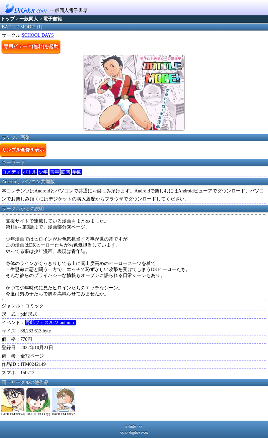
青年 (54, 171)
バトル (30, 171)
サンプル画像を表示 (23, 149)
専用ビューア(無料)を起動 (31, 46)
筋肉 (65, 171)
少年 (43, 171)
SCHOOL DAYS (38, 35)
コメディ (11, 171)
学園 (77, 171)
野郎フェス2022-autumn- (50, 322)
